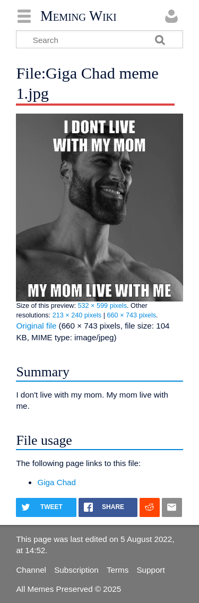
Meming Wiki (78, 16)
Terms (117, 569)
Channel (31, 569)
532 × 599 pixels (102, 305)
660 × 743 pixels (132, 315)
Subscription (76, 569)
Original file (36, 325)
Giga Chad (56, 482)
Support (150, 569)
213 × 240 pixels (77, 315)
